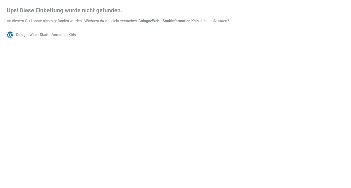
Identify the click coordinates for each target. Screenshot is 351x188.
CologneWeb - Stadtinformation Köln (169, 21)
